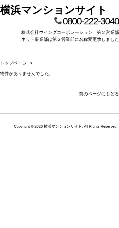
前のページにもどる (99, 93)
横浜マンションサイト (53, 10)
